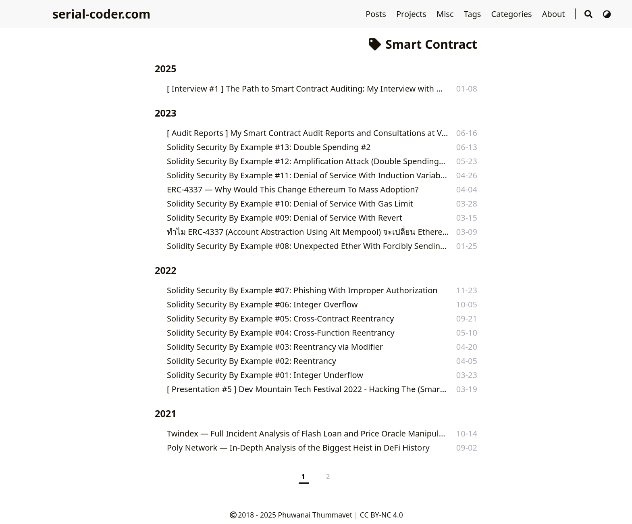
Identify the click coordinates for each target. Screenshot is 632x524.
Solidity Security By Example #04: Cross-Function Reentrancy (281, 332)
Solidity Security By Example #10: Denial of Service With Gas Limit (290, 203)
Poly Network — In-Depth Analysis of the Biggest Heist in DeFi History (298, 447)
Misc (446, 13)
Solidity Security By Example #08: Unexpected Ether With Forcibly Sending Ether (307, 245)
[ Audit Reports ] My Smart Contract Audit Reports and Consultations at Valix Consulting (308, 132)
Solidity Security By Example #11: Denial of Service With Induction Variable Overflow (308, 175)
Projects (412, 13)
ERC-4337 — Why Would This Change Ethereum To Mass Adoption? (292, 189)
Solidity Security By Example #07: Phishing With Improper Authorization (302, 290)
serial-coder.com (101, 14)
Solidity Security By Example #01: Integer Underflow (265, 375)
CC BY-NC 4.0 (381, 515)
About (554, 13)
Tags (473, 13)
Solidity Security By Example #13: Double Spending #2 (269, 147)
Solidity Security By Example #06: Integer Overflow (262, 304)
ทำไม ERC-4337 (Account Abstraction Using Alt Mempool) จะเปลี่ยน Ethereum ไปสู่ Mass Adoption (309, 231)
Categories (512, 13)
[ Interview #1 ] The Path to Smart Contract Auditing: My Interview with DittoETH (307, 88)
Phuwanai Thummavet (315, 515)
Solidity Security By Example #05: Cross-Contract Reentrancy (280, 318)
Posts (377, 13)
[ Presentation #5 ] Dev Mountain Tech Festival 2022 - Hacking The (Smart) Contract (307, 389)
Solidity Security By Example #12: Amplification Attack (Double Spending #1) (306, 161)
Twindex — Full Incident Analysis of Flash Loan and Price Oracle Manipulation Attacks (308, 433)
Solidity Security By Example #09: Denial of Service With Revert (284, 217)
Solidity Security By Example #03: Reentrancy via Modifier (275, 346)
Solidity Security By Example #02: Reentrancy (251, 360)
